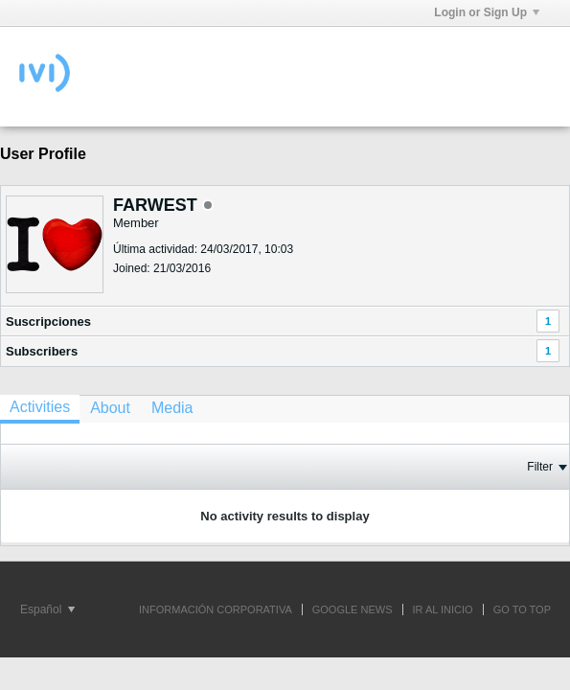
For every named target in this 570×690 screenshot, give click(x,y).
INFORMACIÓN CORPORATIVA (215, 609)
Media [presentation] (172, 408)
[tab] (40, 409)
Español (47, 609)
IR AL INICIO (443, 609)
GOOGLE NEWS (352, 609)
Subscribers (42, 351)
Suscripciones (48, 321)
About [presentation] (110, 408)
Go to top (522, 609)
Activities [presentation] (40, 407)
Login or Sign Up (486, 12)
